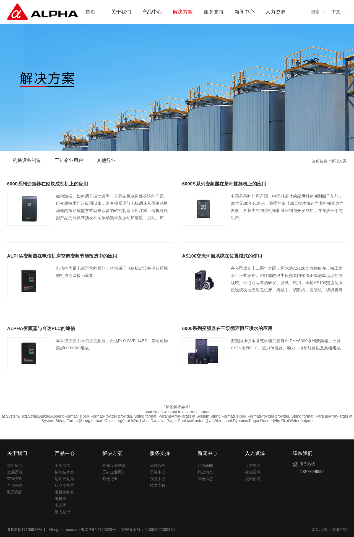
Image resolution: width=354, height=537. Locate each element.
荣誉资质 (15, 478)
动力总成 (62, 512)
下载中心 (157, 472)
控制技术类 (64, 472)
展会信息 (205, 478)
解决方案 (183, 12)
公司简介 (15, 465)
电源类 (60, 505)
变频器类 (62, 465)
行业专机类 (64, 485)
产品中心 (152, 12)
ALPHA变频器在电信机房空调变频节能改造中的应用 (62, 256)
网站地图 (319, 529)
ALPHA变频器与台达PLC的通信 (41, 328)
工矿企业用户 (69, 160)
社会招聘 (253, 472)
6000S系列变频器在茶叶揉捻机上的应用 (224, 184)
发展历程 (15, 472)
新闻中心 (244, 12)
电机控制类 (64, 492)
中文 (336, 11)
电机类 (60, 498)
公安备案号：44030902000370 (148, 529)
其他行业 (106, 160)
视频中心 (157, 478)
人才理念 (253, 465)
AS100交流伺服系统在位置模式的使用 (222, 256)
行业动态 (205, 472)
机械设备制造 (27, 160)
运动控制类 (64, 478)
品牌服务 (157, 465)
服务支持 (214, 12)
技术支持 (157, 485)
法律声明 (339, 529)
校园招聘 (253, 478)
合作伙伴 (15, 485)
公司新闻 (205, 465)
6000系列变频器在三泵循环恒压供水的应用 (227, 328)
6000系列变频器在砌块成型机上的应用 (47, 184)
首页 (90, 12)
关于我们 (121, 12)
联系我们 (15, 492)
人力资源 (275, 12)
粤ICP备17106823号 (25, 529)
